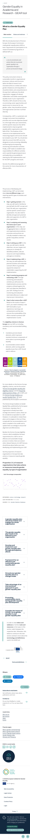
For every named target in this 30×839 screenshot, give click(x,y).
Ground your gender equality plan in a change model (13, 574)
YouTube (7, 747)
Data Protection (8, 797)
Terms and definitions (18, 662)
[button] (7, 677)
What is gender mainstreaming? (11, 729)
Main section (7, 34)
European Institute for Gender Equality (5, 836)
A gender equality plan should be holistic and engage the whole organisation (13, 521)
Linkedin (4, 747)
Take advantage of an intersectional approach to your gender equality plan (13, 587)
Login (5, 805)
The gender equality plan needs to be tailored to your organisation (12, 534)
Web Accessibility (9, 789)
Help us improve (8, 758)
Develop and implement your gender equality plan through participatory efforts (13, 548)
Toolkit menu (8, 22)
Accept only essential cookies (15, 830)
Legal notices (8, 793)
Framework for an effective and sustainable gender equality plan (12, 562)
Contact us (6, 698)
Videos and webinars (19, 34)
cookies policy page (12, 818)
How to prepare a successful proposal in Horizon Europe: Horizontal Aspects (15, 371)
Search (23, 836)
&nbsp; (15, 179)
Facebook (10, 747)
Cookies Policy (8, 801)
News (4, 718)
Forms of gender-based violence (11, 733)
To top (14, 811)
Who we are (6, 714)
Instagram (14, 747)
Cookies (25, 687)
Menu (27, 836)
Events (4, 720)
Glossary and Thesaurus (9, 737)
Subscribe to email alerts (10, 690)
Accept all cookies (12, 826)
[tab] (7, 35)
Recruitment (6, 716)
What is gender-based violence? (11, 731)
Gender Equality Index (9, 735)
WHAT (5, 3)
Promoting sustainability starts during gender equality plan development (13, 600)
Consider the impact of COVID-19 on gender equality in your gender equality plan (13, 613)
